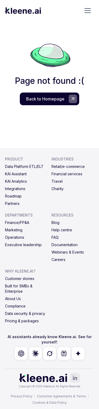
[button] (87, 10)
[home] (23, 10)
